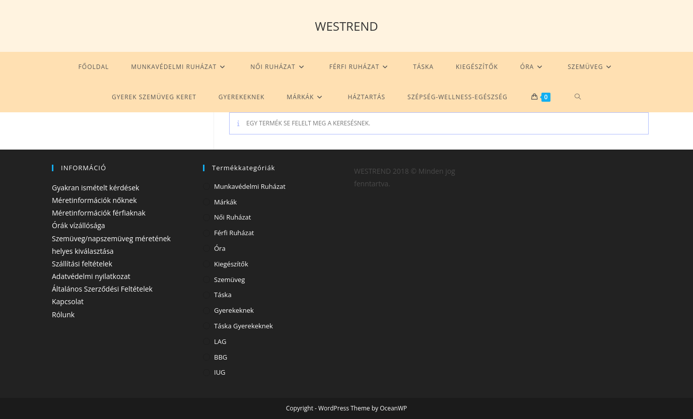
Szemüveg (229, 279)
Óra (220, 248)
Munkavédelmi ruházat (250, 186)
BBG (220, 357)
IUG (220, 372)
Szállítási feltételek (82, 263)
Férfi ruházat (234, 232)
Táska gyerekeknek (243, 325)
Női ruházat (232, 217)
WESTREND (346, 26)
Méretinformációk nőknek (94, 200)
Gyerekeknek (234, 310)
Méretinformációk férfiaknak (99, 213)
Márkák (225, 201)
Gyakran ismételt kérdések (95, 187)
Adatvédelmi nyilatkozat (91, 276)
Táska (223, 294)
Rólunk (63, 314)
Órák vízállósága (78, 225)
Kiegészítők (231, 263)
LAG (220, 341)
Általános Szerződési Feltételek (102, 289)
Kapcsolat (68, 301)
